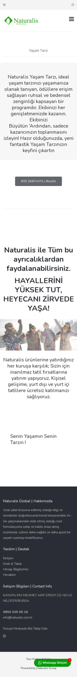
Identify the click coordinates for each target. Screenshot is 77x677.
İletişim (8, 558)
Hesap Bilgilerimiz (15, 569)
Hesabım (9, 575)
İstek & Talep (12, 564)
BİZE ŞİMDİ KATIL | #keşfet (38, 181)
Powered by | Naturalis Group (38, 668)
